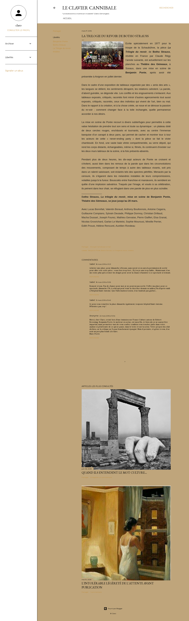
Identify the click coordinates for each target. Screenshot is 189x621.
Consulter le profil (18, 30)
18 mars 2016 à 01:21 (103, 264)
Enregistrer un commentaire (101, 477)
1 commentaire (96, 592)
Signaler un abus (14, 70)
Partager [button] (57, 31)
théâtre (56, 52)
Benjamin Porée (60, 41)
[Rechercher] (166, 8)
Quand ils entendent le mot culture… (114, 472)
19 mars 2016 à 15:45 (103, 300)
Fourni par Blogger (113, 608)
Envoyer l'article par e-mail (100, 247)
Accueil (67, 18)
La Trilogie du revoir (62, 48)
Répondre (94, 277)
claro (19, 25)
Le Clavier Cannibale (89, 8)
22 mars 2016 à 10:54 (107, 316)
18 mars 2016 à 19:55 (103, 282)
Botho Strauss (59, 45)
